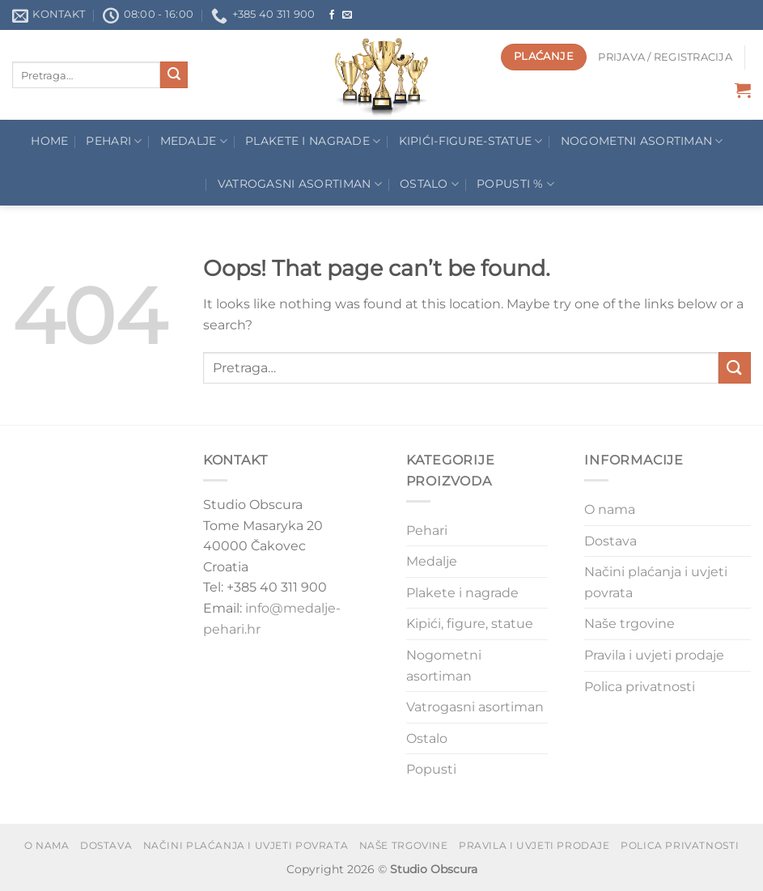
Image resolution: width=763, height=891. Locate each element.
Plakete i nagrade (462, 592)
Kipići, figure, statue (469, 623)
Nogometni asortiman (642, 141)
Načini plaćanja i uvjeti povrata (655, 582)
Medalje (194, 141)
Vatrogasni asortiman (300, 184)
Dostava (610, 541)
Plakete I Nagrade (312, 141)
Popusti (431, 769)
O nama (609, 509)
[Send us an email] (347, 15)
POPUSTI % (515, 184)
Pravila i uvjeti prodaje (654, 655)
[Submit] (174, 75)
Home (49, 141)
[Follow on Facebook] (332, 15)
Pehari (114, 141)
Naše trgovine (629, 623)
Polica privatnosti (639, 686)
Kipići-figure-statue (471, 141)
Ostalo (429, 184)
